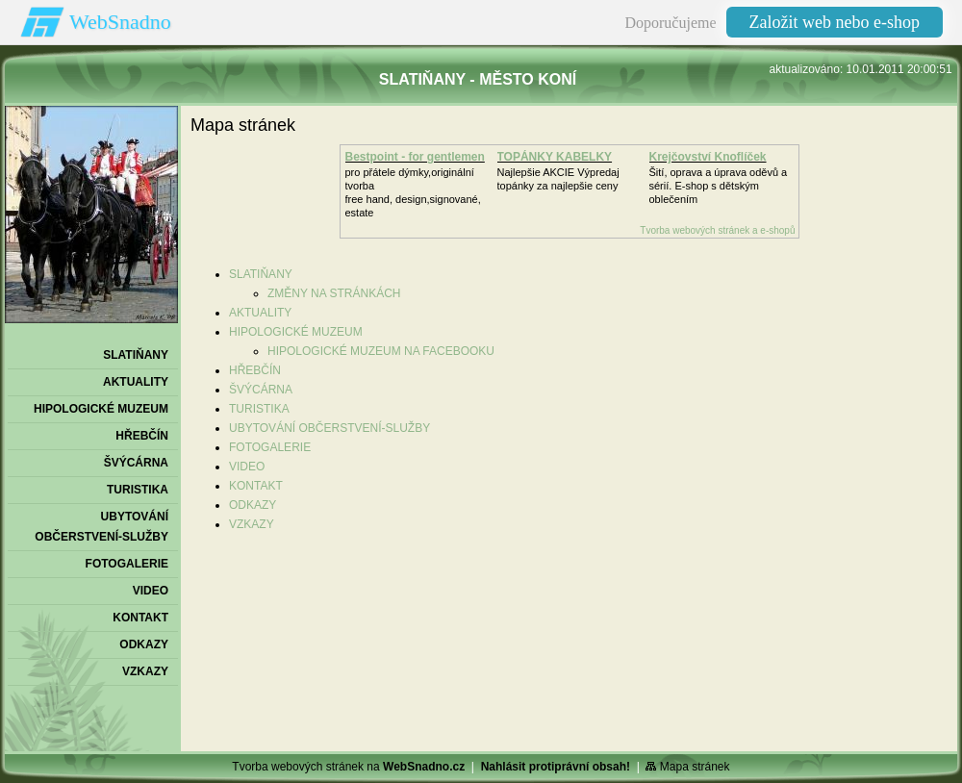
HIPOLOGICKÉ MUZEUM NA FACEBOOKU (380, 351)
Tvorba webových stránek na (348, 766)
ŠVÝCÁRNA (260, 389)
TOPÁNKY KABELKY (555, 157)
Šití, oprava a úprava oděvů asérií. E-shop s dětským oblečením (718, 185)
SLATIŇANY (260, 274)
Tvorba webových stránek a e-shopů (717, 230)
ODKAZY (252, 505)
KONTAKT (256, 486)
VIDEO (247, 466)
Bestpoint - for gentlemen (415, 157)
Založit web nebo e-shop (834, 22)
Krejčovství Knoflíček (708, 157)
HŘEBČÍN (255, 370)
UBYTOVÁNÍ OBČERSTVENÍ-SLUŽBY (329, 428)
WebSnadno (120, 22)
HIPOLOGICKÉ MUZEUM (296, 332)
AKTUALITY (260, 312)
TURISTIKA (259, 409)
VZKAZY (251, 524)
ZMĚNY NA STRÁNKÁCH (333, 293)
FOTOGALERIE (270, 447)
